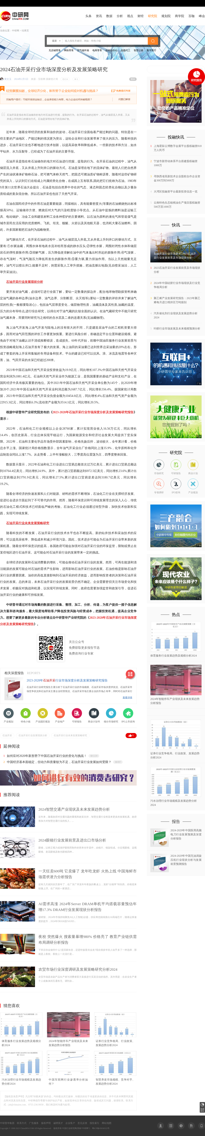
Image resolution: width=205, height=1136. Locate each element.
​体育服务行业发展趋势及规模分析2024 (173, 655)
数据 (109, 16)
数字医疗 (151, 50)
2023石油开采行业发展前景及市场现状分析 (177, 269)
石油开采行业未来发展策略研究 (70, 735)
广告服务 (34, 1123)
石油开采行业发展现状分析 (32, 735)
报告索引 (94, 1123)
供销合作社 (111, 50)
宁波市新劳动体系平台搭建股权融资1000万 (175, 163)
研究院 (152, 16)
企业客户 (70, 1123)
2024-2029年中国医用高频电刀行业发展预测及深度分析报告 (186, 834)
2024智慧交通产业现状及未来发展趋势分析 (74, 809)
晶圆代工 (125, 50)
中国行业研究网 (69, 1128)
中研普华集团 (7, 1123)
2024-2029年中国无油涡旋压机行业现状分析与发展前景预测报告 (186, 859)
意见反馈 (82, 1123)
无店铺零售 (55, 50)
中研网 (15, 30)
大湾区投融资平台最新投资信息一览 (175, 191)
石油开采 (7, 735)
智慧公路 (138, 50)
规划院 (166, 16)
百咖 (191, 16)
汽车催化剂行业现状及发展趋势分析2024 (175, 315)
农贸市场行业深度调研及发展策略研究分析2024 (77, 969)
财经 (141, 16)
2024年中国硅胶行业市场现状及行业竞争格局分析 (177, 285)
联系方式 (21, 1123)
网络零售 (69, 50)
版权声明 (46, 1123)
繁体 (133, 79)
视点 (130, 16)
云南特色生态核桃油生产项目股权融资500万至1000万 (177, 204)
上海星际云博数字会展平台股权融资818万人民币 (178, 148)
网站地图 (106, 1123)
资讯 (99, 16)
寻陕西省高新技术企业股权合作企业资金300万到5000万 (177, 178)
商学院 (179, 16)
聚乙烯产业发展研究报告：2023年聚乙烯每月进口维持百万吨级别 (177, 300)
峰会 (202, 16)
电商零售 (97, 50)
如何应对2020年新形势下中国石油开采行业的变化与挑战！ (47, 756)
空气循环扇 (83, 50)
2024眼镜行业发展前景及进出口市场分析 (72, 840)
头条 (88, 16)
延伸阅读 (11, 746)
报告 (176, 821)
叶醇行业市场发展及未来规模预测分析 (177, 328)
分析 (120, 16)
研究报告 (202, 1104)
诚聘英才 (58, 1123)
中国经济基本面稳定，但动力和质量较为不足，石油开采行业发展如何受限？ (59, 762)
